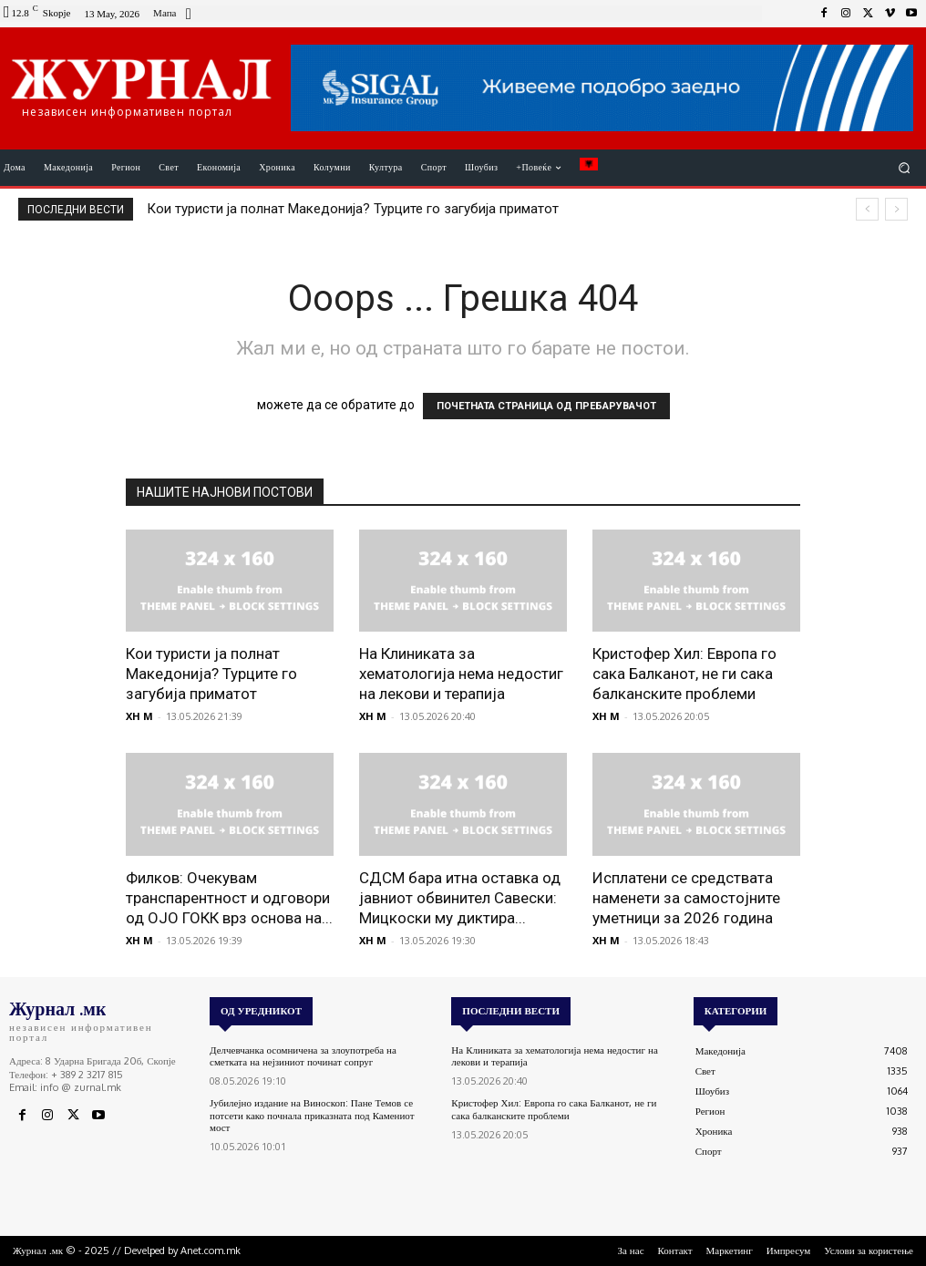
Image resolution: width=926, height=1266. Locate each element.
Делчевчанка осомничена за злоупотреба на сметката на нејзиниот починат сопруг (303, 1056)
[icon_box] (174, 15)
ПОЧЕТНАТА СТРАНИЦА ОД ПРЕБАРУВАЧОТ (546, 406)
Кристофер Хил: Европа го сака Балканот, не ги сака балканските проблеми (684, 673)
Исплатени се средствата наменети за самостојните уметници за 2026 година (686, 898)
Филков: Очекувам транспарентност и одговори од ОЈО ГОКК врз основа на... (229, 898)
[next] (896, 209)
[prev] (867, 209)
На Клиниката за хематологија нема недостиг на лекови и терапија (461, 673)
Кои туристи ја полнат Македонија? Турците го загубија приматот (353, 209)
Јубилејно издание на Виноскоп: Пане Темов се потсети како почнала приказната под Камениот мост (312, 1114)
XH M (139, 716)
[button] (904, 167)
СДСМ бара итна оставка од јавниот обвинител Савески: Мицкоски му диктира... (460, 898)
